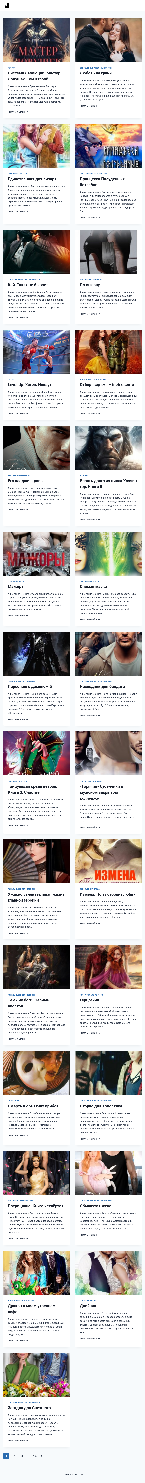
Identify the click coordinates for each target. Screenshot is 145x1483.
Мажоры (16, 586)
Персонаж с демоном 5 (30, 686)
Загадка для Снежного (29, 1407)
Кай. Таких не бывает (28, 285)
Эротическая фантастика (20, 1201)
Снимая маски (93, 586)
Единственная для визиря (32, 179)
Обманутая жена (95, 1206)
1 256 (34, 1456)
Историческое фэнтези (91, 995)
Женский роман (16, 581)
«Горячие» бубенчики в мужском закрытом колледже (101, 792)
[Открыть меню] (139, 5)
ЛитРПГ (11, 68)
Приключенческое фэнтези (93, 174)
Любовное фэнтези (17, 174)
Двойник (88, 1305)
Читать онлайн (18, 112)
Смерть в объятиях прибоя (33, 1106)
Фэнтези (84, 476)
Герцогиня (89, 1000)
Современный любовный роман (96, 68)
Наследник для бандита (102, 686)
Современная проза (90, 889)
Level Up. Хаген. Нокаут (30, 384)
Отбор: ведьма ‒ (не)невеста (107, 384)
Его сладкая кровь (25, 480)
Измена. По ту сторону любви (108, 894)
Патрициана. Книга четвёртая (36, 1206)
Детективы (13, 1101)
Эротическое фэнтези (91, 280)
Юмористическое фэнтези (93, 380)
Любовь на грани (96, 73)
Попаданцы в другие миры (21, 681)
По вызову (90, 285)
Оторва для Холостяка (101, 1106)
